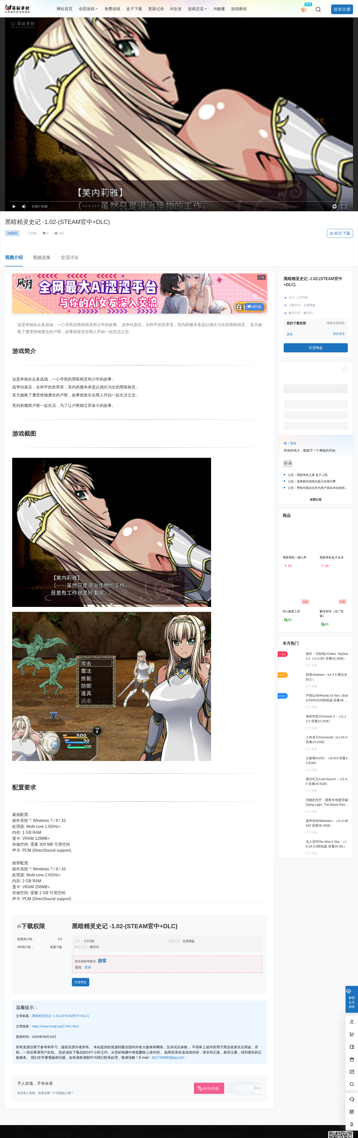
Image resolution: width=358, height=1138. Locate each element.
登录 (87, 1058)
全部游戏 (88, 9)
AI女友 (254, 306)
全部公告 (316, 499)
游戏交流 (198, 9)
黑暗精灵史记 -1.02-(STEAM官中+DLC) (60, 1106)
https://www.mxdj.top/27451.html (55, 1117)
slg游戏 (12, 233)
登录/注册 (342, 9)
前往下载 (340, 233)
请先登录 (339, 334)
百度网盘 (81, 1072)
